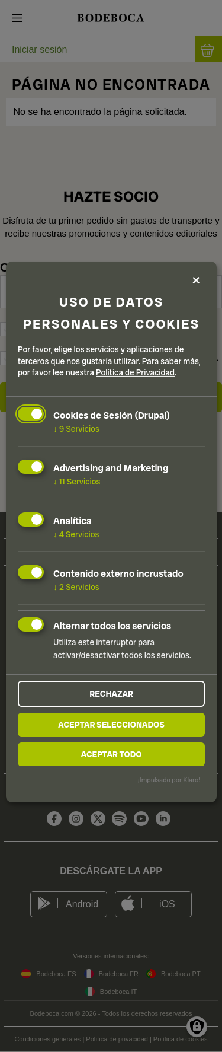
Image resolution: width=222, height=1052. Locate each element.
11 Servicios (76, 481)
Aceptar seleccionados (111, 724)
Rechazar (111, 693)
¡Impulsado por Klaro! (169, 780)
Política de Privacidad (135, 372)
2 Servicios (76, 586)
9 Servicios (76, 429)
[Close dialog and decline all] (196, 280)
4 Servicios (76, 534)
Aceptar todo (111, 754)
